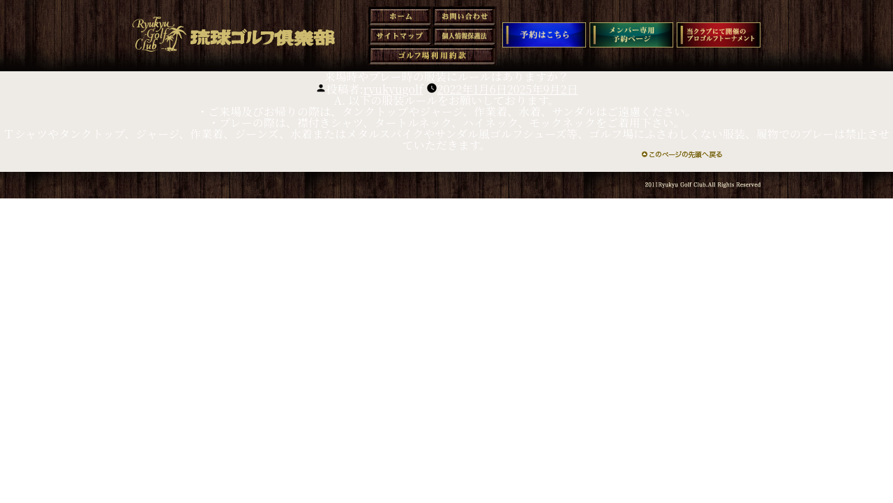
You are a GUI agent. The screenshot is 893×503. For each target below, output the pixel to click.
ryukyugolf (393, 89)
